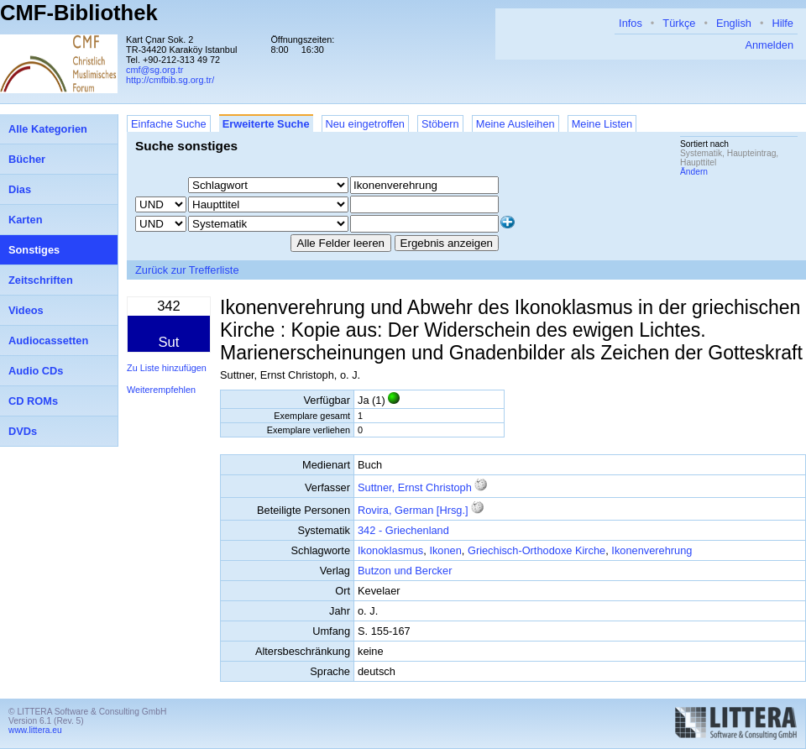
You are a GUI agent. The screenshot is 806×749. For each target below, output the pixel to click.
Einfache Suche (169, 124)
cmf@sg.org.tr (154, 70)
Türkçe (678, 23)
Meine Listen (602, 124)
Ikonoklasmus (390, 550)
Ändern (694, 171)
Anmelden (769, 45)
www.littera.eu (35, 730)
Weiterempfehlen (161, 390)
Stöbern (440, 124)
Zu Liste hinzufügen (167, 368)
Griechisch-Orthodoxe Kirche (536, 550)
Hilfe (782, 23)
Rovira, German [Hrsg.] (413, 510)
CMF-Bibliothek (79, 12)
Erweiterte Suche (266, 124)
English (733, 23)
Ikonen (445, 550)
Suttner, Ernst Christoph (415, 487)
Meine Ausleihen (515, 124)
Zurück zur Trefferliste (187, 270)
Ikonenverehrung (651, 550)
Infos (630, 23)
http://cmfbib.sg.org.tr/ (170, 80)
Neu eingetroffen (365, 124)
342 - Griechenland (403, 530)
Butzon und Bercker (405, 570)
